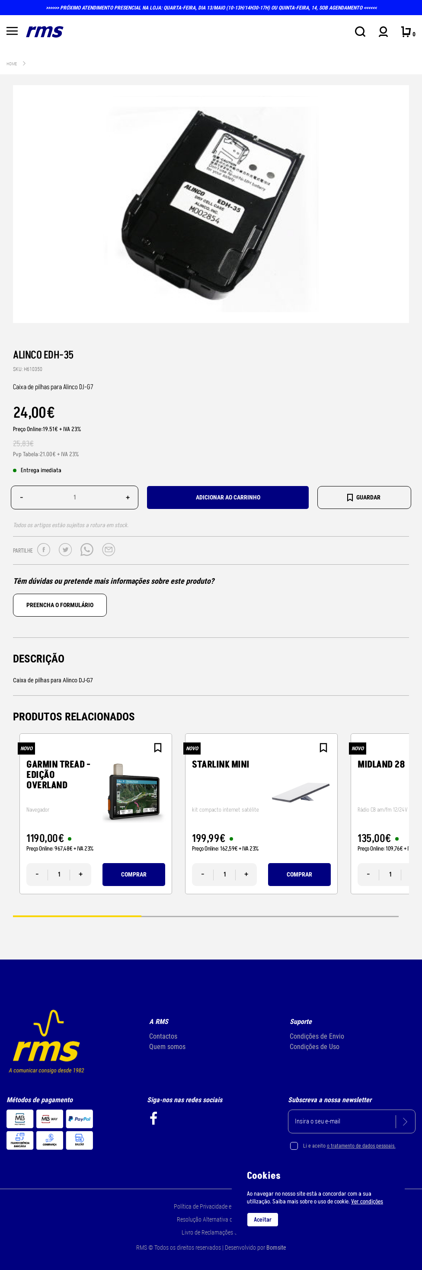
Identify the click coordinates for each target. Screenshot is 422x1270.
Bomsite (276, 1247)
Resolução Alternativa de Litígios (215, 1219)
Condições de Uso (314, 1047)
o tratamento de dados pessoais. (361, 1146)
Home (11, 63)
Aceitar (263, 1220)
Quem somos (167, 1047)
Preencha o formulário (59, 604)
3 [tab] (334, 916)
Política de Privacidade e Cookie (211, 1206)
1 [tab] (77, 916)
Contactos (163, 1036)
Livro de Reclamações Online (215, 1232)
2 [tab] (205, 916)
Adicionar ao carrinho (228, 497)
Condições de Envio (317, 1036)
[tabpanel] (95, 813)
